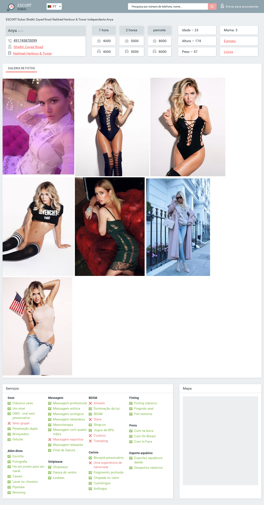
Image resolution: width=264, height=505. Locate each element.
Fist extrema (143, 414)
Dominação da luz (107, 409)
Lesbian (58, 478)
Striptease (60, 467)
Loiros (228, 52)
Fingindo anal (143, 409)
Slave (97, 419)
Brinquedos (21, 434)
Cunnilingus (102, 483)
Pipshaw (19, 487)
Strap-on (100, 425)
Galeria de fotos (21, 68)
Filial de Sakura (64, 450)
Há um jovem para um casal (28, 469)
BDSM (98, 414)
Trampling (101, 441)
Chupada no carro (106, 478)
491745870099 (25, 40)
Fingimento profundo (109, 472)
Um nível (19, 409)
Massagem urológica (68, 414)
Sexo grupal (21, 423)
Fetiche (18, 439)
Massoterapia (63, 425)
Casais (17, 476)
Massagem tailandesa (69, 419)
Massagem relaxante (68, 445)
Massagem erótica (66, 409)
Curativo (100, 435)
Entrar (239, 5)
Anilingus (100, 489)
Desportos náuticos (148, 468)
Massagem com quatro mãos (70, 432)
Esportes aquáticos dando (148, 460)
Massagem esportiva (68, 439)
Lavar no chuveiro (25, 482)
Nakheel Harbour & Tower (69, 19)
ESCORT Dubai (15, 19)
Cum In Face (143, 442)
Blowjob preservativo (109, 458)
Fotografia (20, 462)
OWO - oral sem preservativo (24, 416)
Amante (99, 403)
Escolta (18, 456)
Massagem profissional (70, 403)
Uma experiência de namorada (108, 465)
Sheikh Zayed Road (39, 19)
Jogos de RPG (104, 430)
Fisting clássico (145, 403)
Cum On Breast (145, 436)
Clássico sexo (23, 403)
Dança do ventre (64, 472)
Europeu (230, 41)
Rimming (19, 492)
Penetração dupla (25, 429)
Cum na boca (143, 431)
